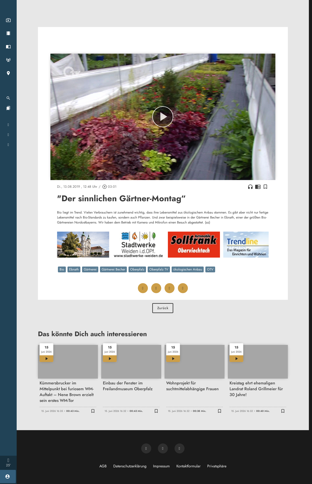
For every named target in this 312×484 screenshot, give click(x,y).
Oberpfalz (137, 269)
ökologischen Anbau (187, 269)
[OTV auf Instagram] (180, 448)
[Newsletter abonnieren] (146, 448)
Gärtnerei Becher (113, 269)
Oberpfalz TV (158, 269)
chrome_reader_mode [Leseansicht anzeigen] (258, 187)
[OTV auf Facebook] (163, 448)
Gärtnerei (90, 269)
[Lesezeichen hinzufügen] (265, 186)
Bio (62, 269)
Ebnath (74, 269)
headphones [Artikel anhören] (250, 187)
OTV (210, 269)
